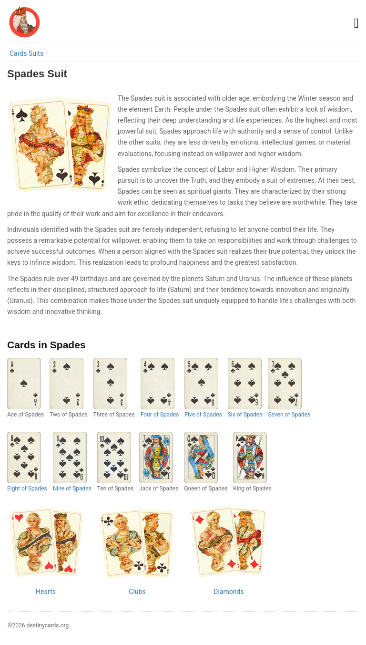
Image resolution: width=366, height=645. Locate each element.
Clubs (137, 591)
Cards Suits (26, 53)
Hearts (46, 591)
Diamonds (229, 591)
